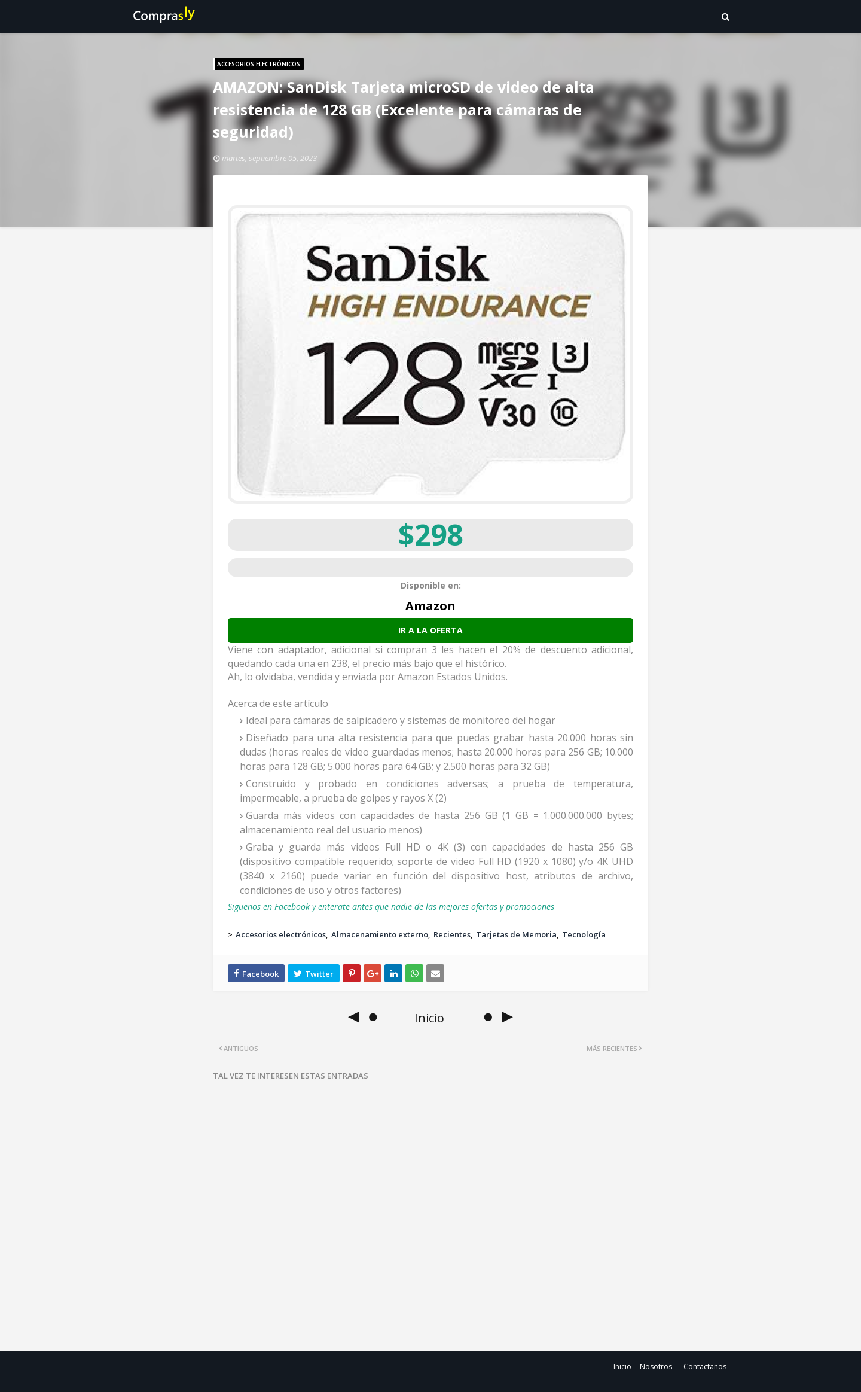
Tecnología (584, 934)
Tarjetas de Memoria (516, 934)
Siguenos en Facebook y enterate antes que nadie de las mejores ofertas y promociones (391, 906)
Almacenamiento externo (379, 934)
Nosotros (656, 1366)
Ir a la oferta (430, 630)
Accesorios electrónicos (281, 934)
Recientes (452, 934)
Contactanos (704, 1366)
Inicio (622, 1366)
